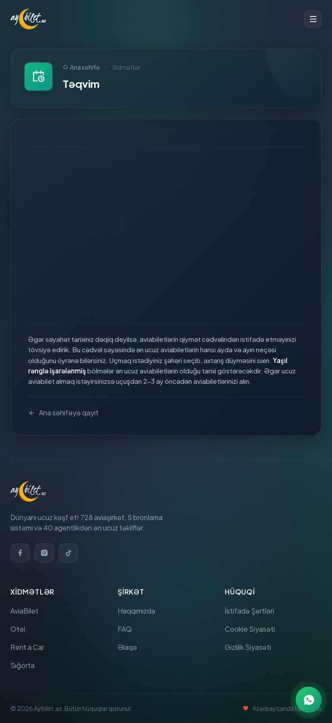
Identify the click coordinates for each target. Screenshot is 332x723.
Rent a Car (27, 647)
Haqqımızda (136, 610)
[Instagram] (44, 552)
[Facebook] (19, 552)
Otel (17, 628)
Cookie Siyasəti (250, 628)
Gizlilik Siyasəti (248, 647)
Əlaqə (127, 647)
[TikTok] (68, 552)
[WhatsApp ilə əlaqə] (309, 700)
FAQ (125, 628)
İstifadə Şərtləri (249, 610)
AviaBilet (24, 610)
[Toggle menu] (313, 19)
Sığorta (22, 665)
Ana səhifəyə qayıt (63, 413)
